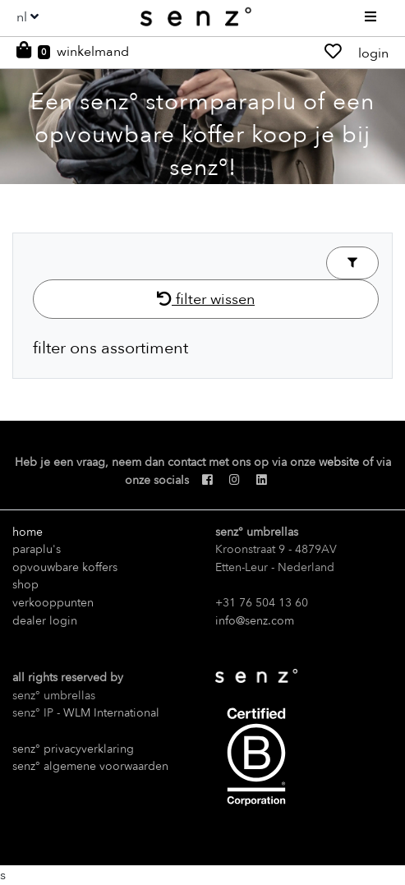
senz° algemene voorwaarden (90, 766)
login (373, 53)
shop (25, 584)
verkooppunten (53, 603)
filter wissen (206, 299)
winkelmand (93, 52)
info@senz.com (254, 621)
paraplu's (36, 549)
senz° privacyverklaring (73, 749)
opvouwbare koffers (64, 567)
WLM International (111, 713)
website (339, 462)
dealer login (44, 621)
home (27, 532)
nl (21, 17)
